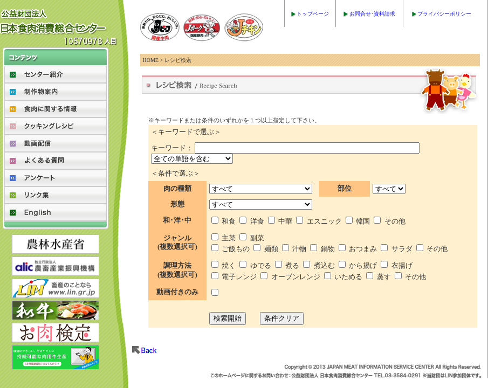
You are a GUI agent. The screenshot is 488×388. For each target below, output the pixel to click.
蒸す (384, 277)
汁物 (299, 249)
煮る (292, 265)
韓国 (363, 221)
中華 (285, 221)
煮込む (324, 265)
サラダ (402, 249)
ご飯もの (236, 249)
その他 (394, 221)
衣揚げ (402, 265)
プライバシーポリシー (444, 14)
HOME (151, 60)
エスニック (324, 221)
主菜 (229, 238)
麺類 (271, 249)
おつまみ (363, 249)
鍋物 (328, 249)
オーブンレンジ (295, 277)
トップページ (313, 14)
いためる (348, 277)
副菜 (257, 238)
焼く (229, 265)
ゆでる (260, 265)
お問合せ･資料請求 (372, 14)
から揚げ (363, 265)
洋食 (257, 221)
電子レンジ (239, 277)
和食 (229, 221)
